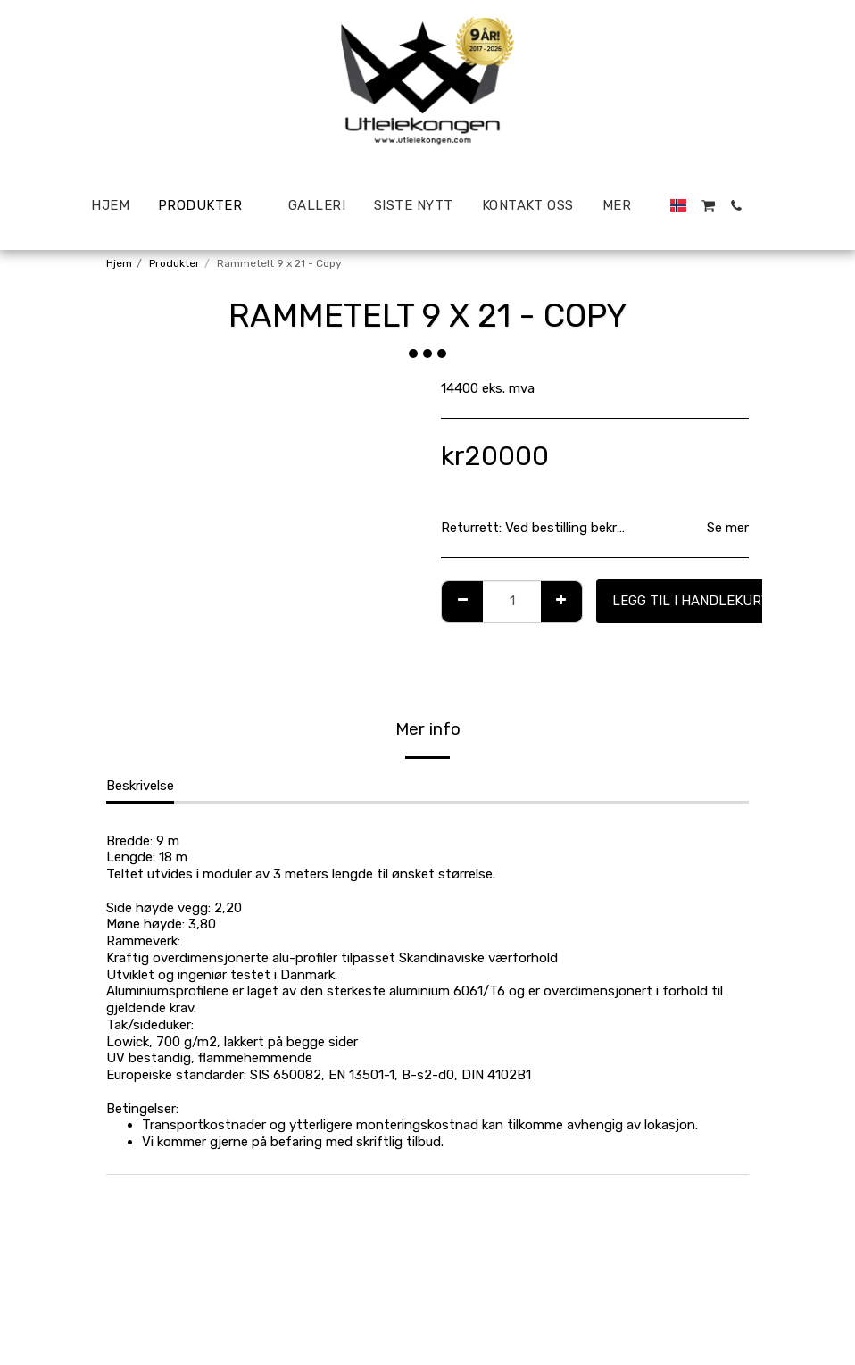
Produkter (174, 263)
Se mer (728, 528)
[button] (765, 205)
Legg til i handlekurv (691, 601)
